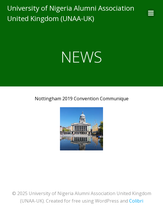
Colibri (136, 201)
